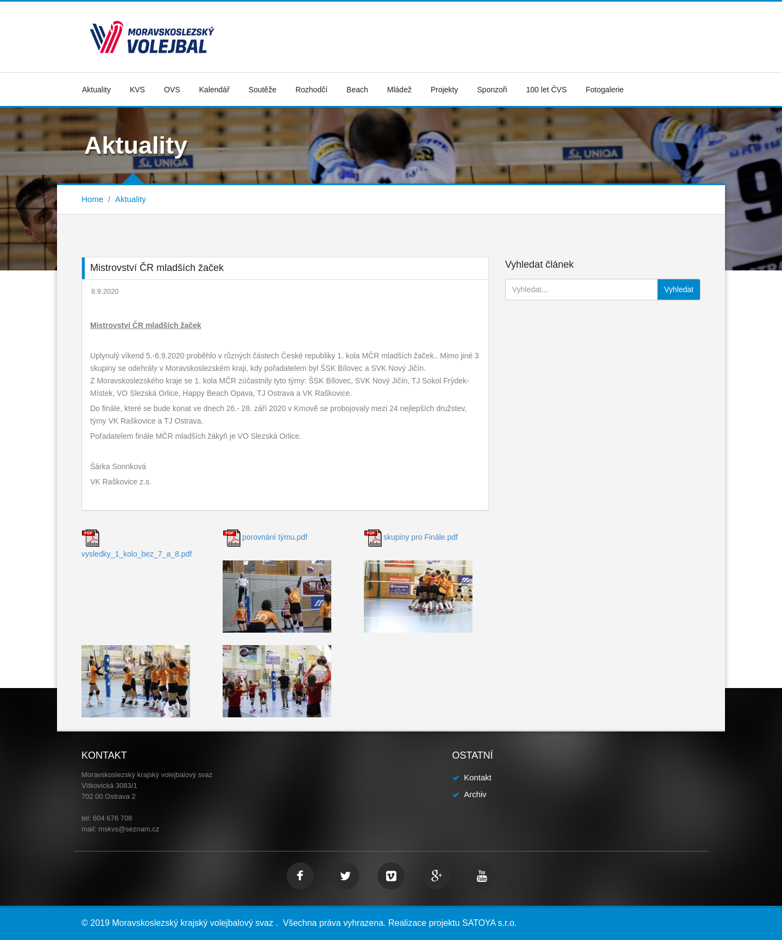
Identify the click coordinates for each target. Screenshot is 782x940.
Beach (357, 89)
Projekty (444, 89)
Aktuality (96, 89)
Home (92, 199)
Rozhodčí (311, 89)
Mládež (399, 89)
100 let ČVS (546, 89)
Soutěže (262, 89)
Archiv (475, 794)
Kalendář (214, 89)
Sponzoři (492, 89)
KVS (137, 89)
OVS (172, 89)
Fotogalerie (605, 89)
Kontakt (477, 777)
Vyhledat (678, 289)
